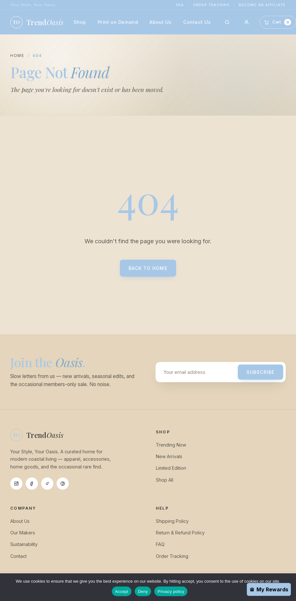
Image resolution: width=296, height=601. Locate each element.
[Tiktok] (47, 483)
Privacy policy (170, 591)
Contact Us (197, 22)
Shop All (164, 480)
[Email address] (198, 372)
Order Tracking (211, 5)
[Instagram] (16, 483)
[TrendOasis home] (36, 22)
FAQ (180, 5)
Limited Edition (171, 468)
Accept (121, 591)
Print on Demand (118, 22)
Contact (18, 556)
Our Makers (22, 532)
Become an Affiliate (262, 5)
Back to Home (148, 268)
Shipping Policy (172, 521)
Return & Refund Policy (180, 532)
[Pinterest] (63, 483)
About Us (160, 22)
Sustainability (24, 544)
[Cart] (278, 22)
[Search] (227, 22)
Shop (80, 22)
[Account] (246, 22)
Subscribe (260, 372)
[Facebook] (32, 483)
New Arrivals (169, 456)
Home (17, 55)
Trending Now (171, 445)
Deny (143, 591)
